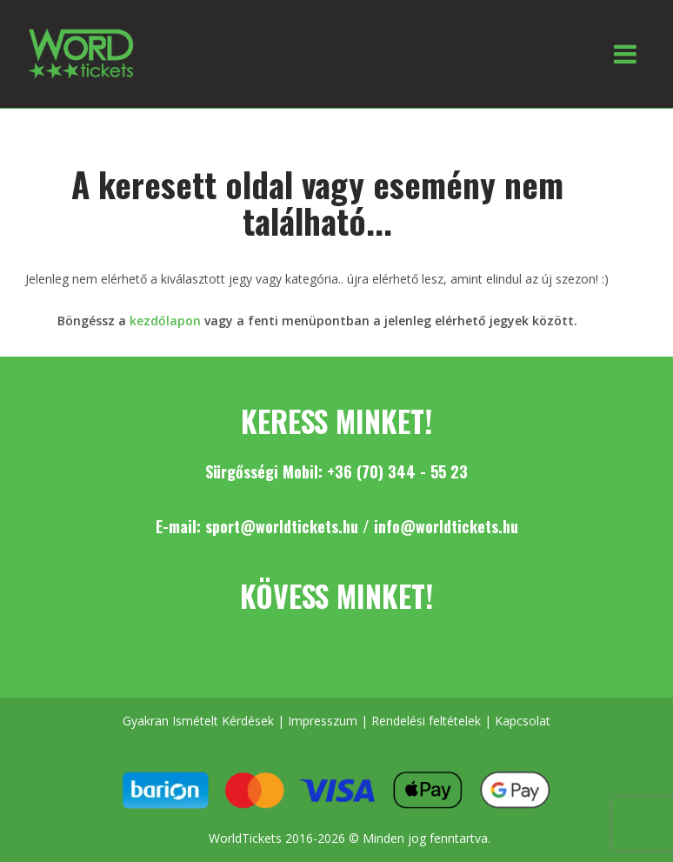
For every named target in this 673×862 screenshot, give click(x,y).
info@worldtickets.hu (446, 526)
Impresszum (322, 720)
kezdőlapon (165, 320)
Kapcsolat (522, 720)
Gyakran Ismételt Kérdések (198, 720)
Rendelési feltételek (426, 720)
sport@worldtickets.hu (281, 526)
